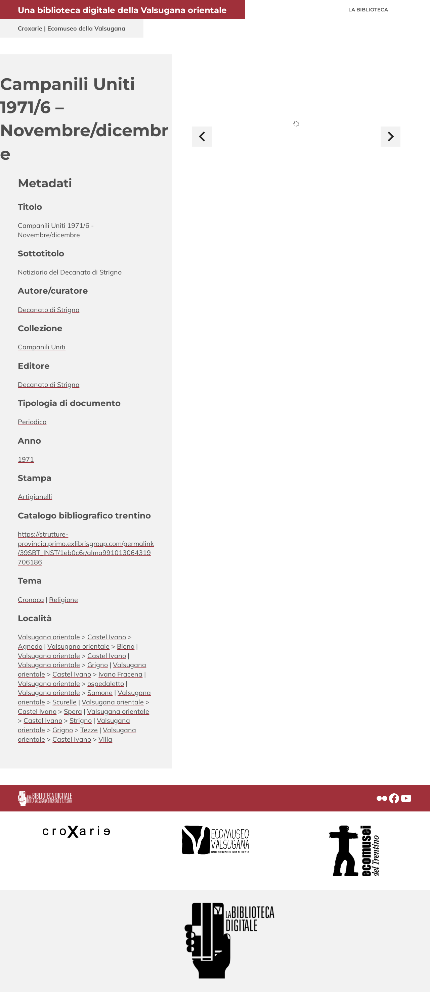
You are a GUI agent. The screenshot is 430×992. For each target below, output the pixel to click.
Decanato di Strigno (48, 309)
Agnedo (30, 646)
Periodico (32, 421)
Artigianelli (35, 496)
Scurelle (64, 702)
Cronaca (31, 599)
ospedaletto (105, 683)
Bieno (125, 646)
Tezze (89, 730)
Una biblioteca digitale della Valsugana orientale (122, 10)
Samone (100, 692)
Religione (63, 599)
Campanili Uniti (42, 347)
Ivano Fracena (120, 674)
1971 (26, 459)
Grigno (97, 664)
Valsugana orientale (49, 637)
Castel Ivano (106, 637)
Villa (105, 739)
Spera (73, 711)
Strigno (81, 720)
